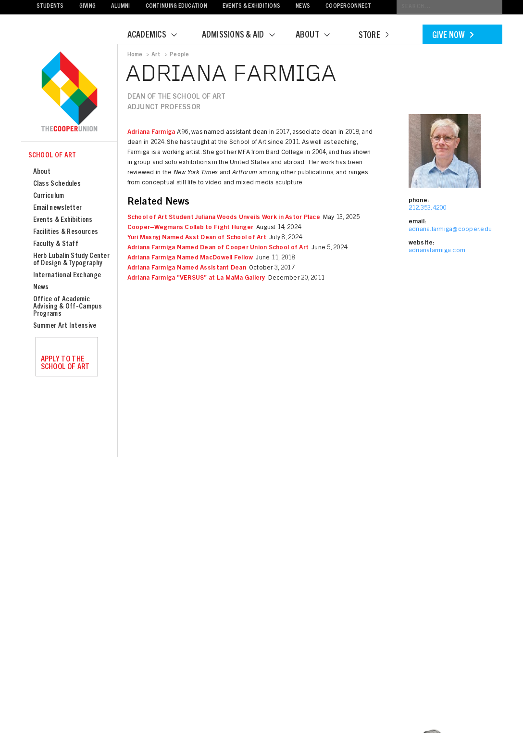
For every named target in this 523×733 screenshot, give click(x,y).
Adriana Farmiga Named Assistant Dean (186, 268)
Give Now (452, 36)
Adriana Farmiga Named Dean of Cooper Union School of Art (218, 248)
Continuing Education (176, 6)
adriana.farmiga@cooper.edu (450, 230)
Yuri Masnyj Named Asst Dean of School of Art (196, 238)
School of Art (52, 155)
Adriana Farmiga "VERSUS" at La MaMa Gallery (196, 278)
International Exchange (67, 275)
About (319, 35)
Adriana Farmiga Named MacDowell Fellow (190, 258)
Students (50, 6)
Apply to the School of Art (65, 363)
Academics (158, 35)
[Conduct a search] (449, 7)
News (303, 6)
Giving (87, 6)
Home (135, 55)
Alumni (120, 6)
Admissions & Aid (244, 35)
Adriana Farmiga (151, 132)
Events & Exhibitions (251, 6)
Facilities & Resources (66, 232)
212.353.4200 (428, 209)
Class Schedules (57, 184)
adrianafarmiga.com (437, 251)
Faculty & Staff (56, 244)
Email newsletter (57, 208)
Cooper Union (69, 92)
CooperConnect (348, 6)
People (179, 55)
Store (373, 36)
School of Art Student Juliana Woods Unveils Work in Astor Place (223, 218)
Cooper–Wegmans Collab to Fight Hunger (190, 228)
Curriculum (48, 196)
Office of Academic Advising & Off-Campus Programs (67, 307)
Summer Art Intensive (65, 326)
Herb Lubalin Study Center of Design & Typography (71, 260)
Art (156, 55)
